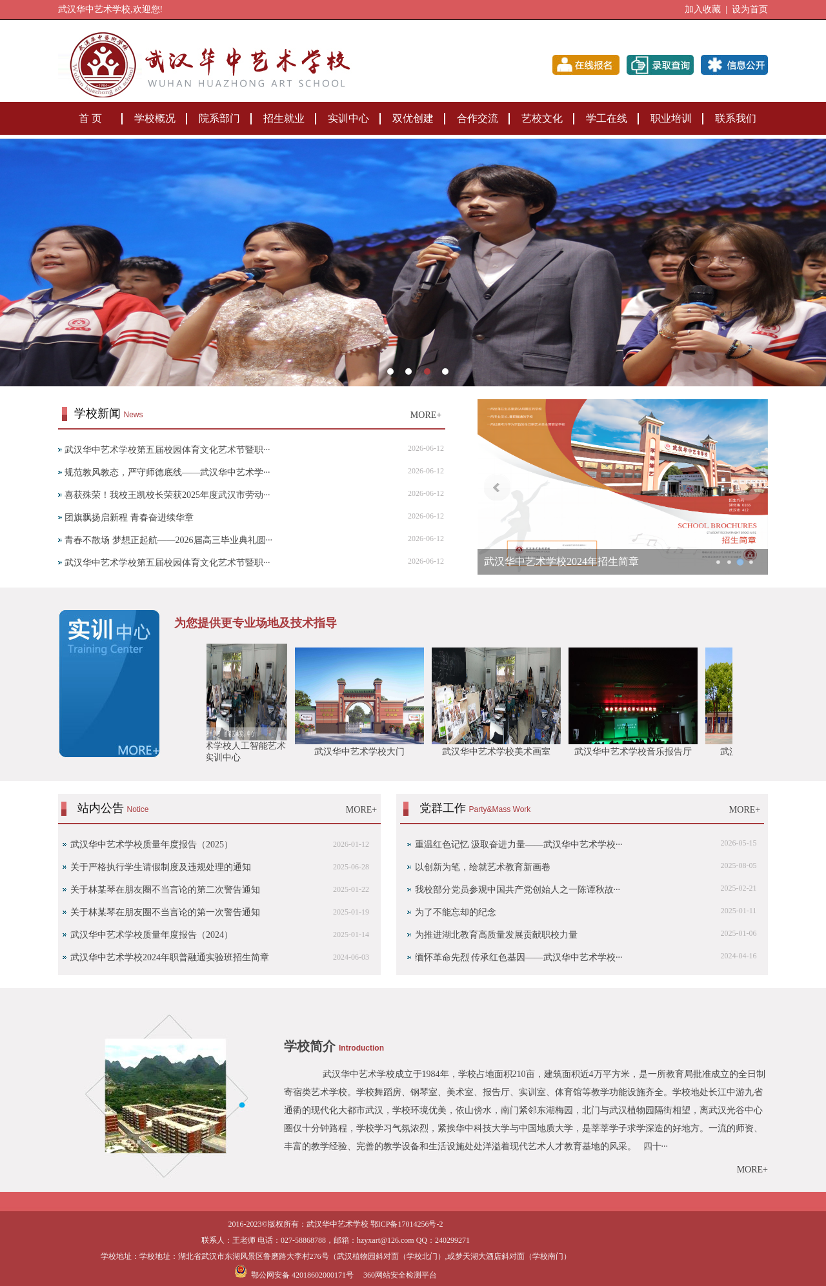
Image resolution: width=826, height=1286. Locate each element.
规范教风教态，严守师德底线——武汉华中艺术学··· (167, 472)
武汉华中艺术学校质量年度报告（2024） (151, 935)
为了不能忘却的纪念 (455, 912)
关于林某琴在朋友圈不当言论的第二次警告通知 (165, 890)
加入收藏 (703, 9)
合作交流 (477, 118)
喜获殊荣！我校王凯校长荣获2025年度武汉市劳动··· (167, 495)
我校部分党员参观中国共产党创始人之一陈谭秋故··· (518, 890)
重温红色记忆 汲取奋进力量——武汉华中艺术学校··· (519, 844)
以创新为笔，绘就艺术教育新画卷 (482, 867)
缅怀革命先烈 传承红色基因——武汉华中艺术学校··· (519, 957)
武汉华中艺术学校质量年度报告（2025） (151, 844)
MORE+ (425, 415)
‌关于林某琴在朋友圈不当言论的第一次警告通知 (165, 912)
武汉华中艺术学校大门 (363, 752)
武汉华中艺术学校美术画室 (500, 752)
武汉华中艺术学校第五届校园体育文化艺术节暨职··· (167, 450)
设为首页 (750, 9)
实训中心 (348, 118)
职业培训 (671, 118)
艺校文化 (542, 118)
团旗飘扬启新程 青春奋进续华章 (129, 517)
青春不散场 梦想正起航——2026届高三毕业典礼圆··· (168, 540)
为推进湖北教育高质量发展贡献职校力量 (496, 935)
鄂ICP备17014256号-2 (406, 1224)
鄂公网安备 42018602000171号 (294, 1275)
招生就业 (284, 118)
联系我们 (735, 118)
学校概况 (155, 118)
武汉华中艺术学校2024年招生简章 (561, 561)
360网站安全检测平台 (400, 1275)
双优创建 (413, 118)
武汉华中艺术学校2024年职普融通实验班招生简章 (169, 957)
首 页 (90, 118)
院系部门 (219, 118)
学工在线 (606, 118)
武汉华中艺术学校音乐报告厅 (637, 752)
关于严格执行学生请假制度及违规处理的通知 (160, 867)
